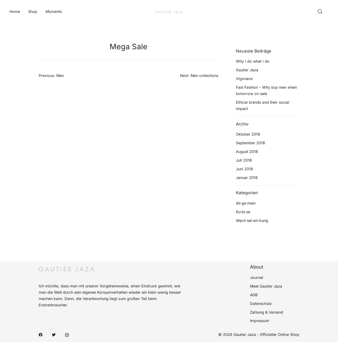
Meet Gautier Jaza (266, 286)
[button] (238, 45)
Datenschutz (261, 303)
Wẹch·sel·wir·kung (252, 220)
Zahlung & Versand (266, 312)
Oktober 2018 (248, 134)
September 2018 (250, 143)
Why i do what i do (252, 61)
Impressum (259, 320)
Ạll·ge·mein (246, 203)
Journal (256, 277)
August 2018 (247, 151)
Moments (54, 11)
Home (14, 11)
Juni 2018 (244, 169)
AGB (253, 295)
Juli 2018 (244, 160)
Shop (32, 11)
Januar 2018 (247, 177)
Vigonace (244, 78)
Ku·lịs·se (243, 211)
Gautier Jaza (247, 70)
